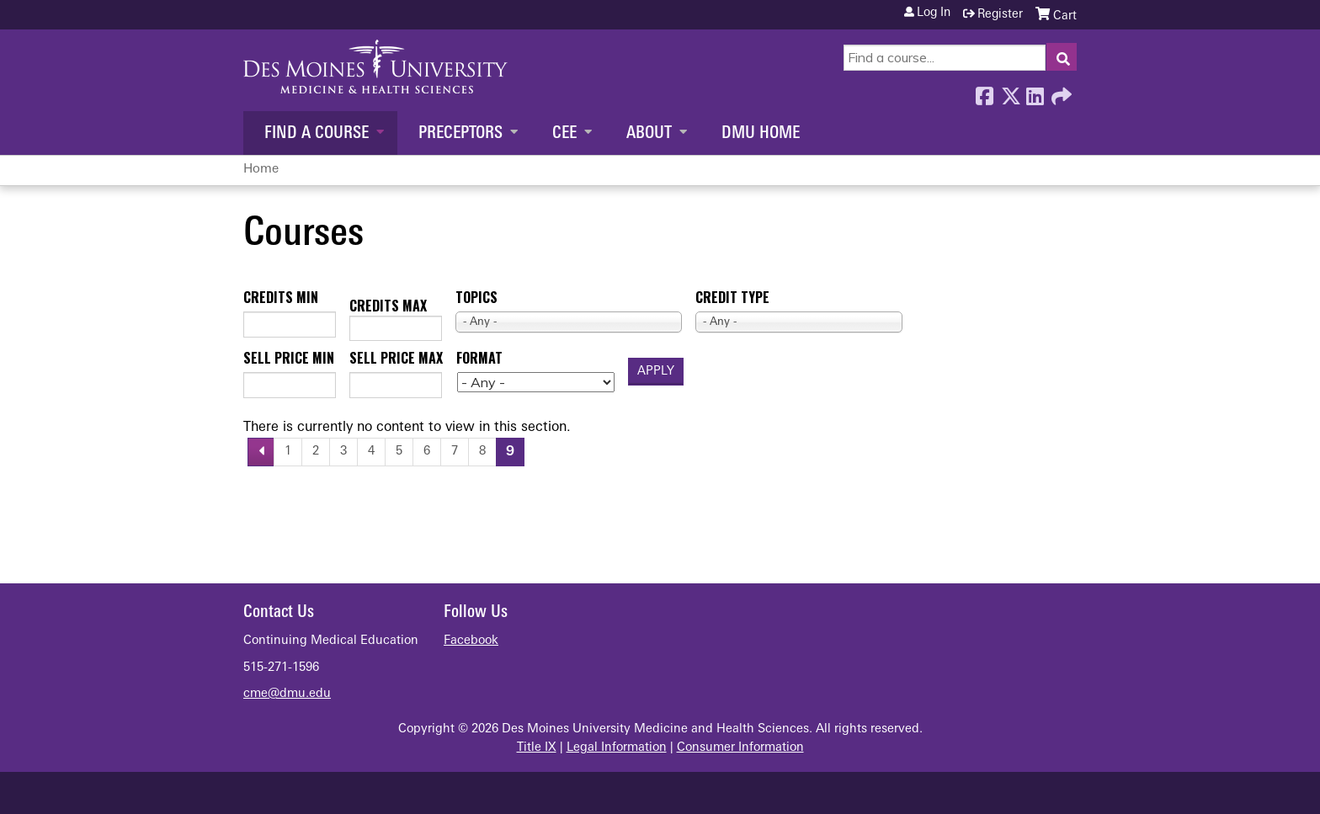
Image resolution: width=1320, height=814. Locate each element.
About (649, 133)
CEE (564, 133)
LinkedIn (1034, 92)
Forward (1059, 92)
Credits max (388, 305)
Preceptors (460, 133)
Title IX (536, 748)
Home (261, 169)
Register (1000, 14)
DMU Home (760, 133)
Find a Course (316, 133)
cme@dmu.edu (287, 694)
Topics (476, 297)
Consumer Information (740, 748)
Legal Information (617, 748)
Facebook (984, 92)
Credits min (280, 297)
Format (479, 358)
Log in (933, 13)
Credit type (732, 297)
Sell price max (396, 358)
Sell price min (288, 358)
